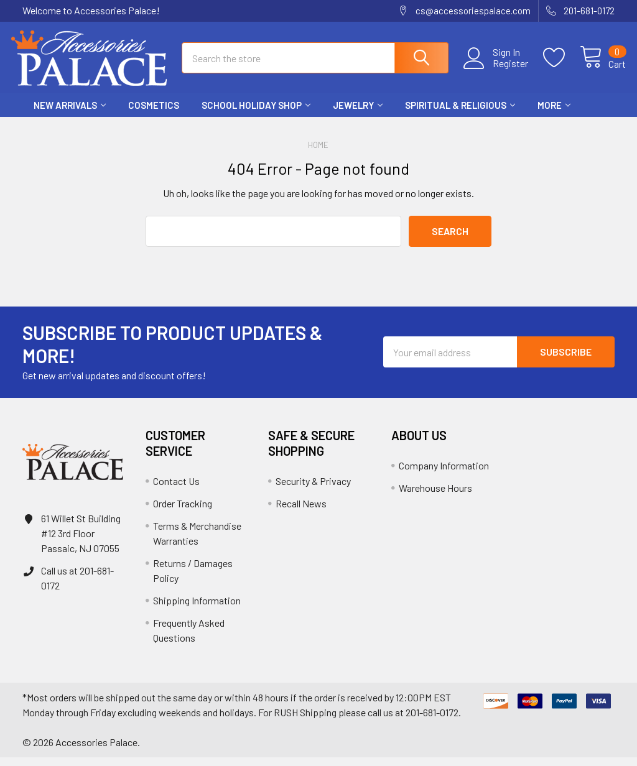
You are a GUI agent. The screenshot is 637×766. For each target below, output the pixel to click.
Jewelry (358, 113)
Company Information (444, 474)
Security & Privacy (313, 490)
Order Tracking (182, 512)
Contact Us (176, 490)
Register (498, 69)
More (553, 113)
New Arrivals (70, 113)
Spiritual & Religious (460, 113)
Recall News (301, 512)
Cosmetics (153, 113)
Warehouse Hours (435, 496)
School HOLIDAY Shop (256, 113)
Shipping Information (197, 609)
